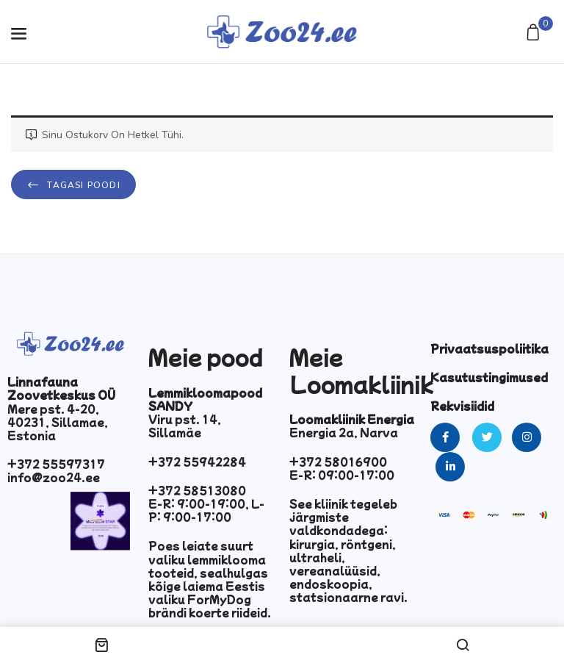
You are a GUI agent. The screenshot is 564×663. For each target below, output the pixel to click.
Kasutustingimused (489, 377)
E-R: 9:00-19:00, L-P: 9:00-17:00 (206, 510)
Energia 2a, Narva (343, 432)
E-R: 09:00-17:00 (341, 474)
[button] (535, 33)
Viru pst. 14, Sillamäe (184, 426)
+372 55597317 (56, 463)
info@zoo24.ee (53, 477)
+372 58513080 (197, 490)
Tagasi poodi (82, 185)
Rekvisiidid (462, 405)
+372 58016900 (338, 461)
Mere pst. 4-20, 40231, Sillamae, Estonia (57, 421)
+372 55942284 (197, 461)
